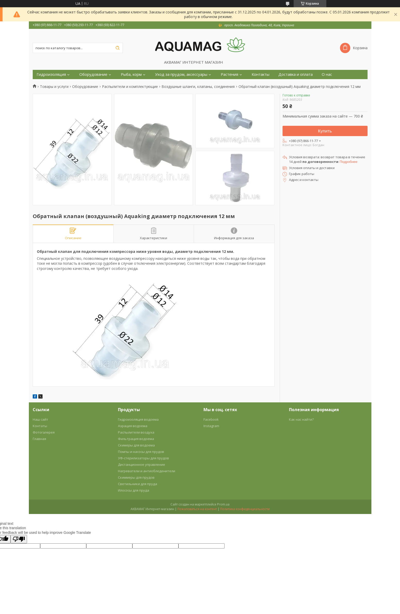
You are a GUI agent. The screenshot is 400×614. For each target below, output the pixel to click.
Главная (39, 438)
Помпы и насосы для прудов (141, 451)
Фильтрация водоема (136, 438)
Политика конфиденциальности (245, 509)
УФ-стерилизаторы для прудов (143, 458)
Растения (229, 74)
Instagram (211, 426)
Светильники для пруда (137, 484)
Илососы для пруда (133, 490)
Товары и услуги (54, 86)
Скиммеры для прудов (136, 477)
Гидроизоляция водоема (138, 419)
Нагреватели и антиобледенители (146, 471)
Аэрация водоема (132, 426)
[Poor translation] (19, 539)
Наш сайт (40, 419)
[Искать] (118, 48)
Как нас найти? (301, 419)
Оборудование (93, 74)
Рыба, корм (131, 74)
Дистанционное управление (141, 464)
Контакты (260, 74)
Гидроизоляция (51, 74)
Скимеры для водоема (136, 445)
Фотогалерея (44, 432)
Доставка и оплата (295, 74)
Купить (325, 131)
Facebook (211, 419)
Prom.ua (223, 504)
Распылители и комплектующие (130, 86)
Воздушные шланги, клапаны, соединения (198, 86)
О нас (327, 74)
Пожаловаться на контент (197, 509)
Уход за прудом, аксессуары (181, 74)
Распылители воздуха (136, 432)
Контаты (40, 426)
